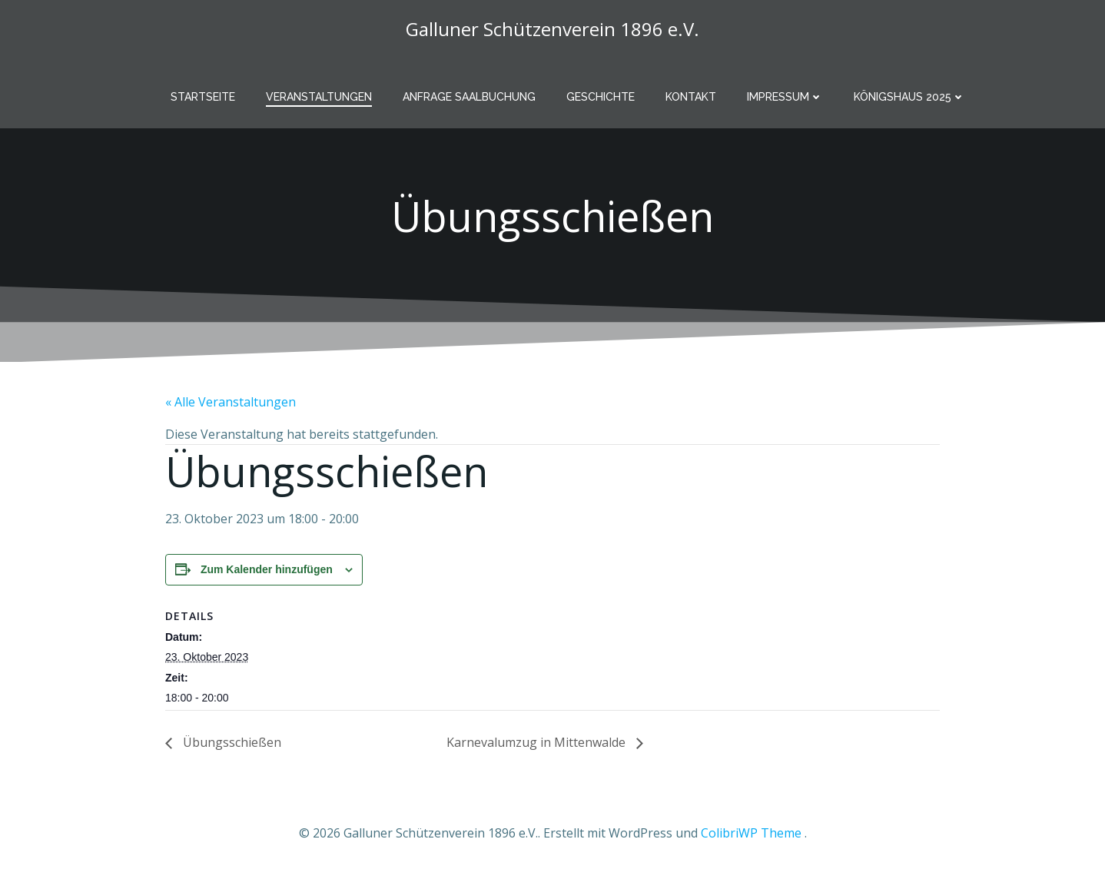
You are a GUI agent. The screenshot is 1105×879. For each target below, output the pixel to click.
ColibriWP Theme (751, 832)
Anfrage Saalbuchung (469, 97)
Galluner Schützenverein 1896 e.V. (552, 28)
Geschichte (600, 97)
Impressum (785, 97)
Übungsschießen (230, 742)
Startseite (203, 97)
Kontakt (690, 97)
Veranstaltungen (319, 97)
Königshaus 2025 (909, 97)
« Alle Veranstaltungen (230, 401)
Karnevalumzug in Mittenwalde (537, 742)
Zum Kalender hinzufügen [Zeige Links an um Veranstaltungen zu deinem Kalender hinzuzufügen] (267, 569)
